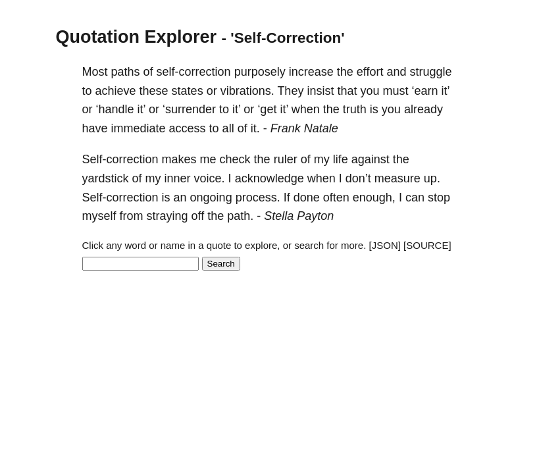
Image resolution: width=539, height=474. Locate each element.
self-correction (194, 71)
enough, (374, 197)
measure (397, 178)
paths (125, 71)
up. (432, 178)
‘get (266, 109)
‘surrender (189, 109)
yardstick (105, 178)
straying (167, 216)
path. (240, 216)
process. (258, 197)
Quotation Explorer (136, 37)
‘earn (424, 90)
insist (320, 90)
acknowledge (269, 178)
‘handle (115, 109)
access (187, 128)
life (340, 159)
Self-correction (120, 159)
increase (311, 71)
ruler (285, 159)
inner (178, 178)
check (235, 159)
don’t (358, 178)
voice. (209, 178)
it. (255, 128)
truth (355, 109)
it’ (445, 90)
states (187, 90)
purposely (260, 71)
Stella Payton (299, 216)
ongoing (211, 197)
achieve (115, 90)
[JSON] (385, 245)
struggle (431, 71)
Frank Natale (304, 128)
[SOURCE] (427, 245)
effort (370, 71)
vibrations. (247, 90)
